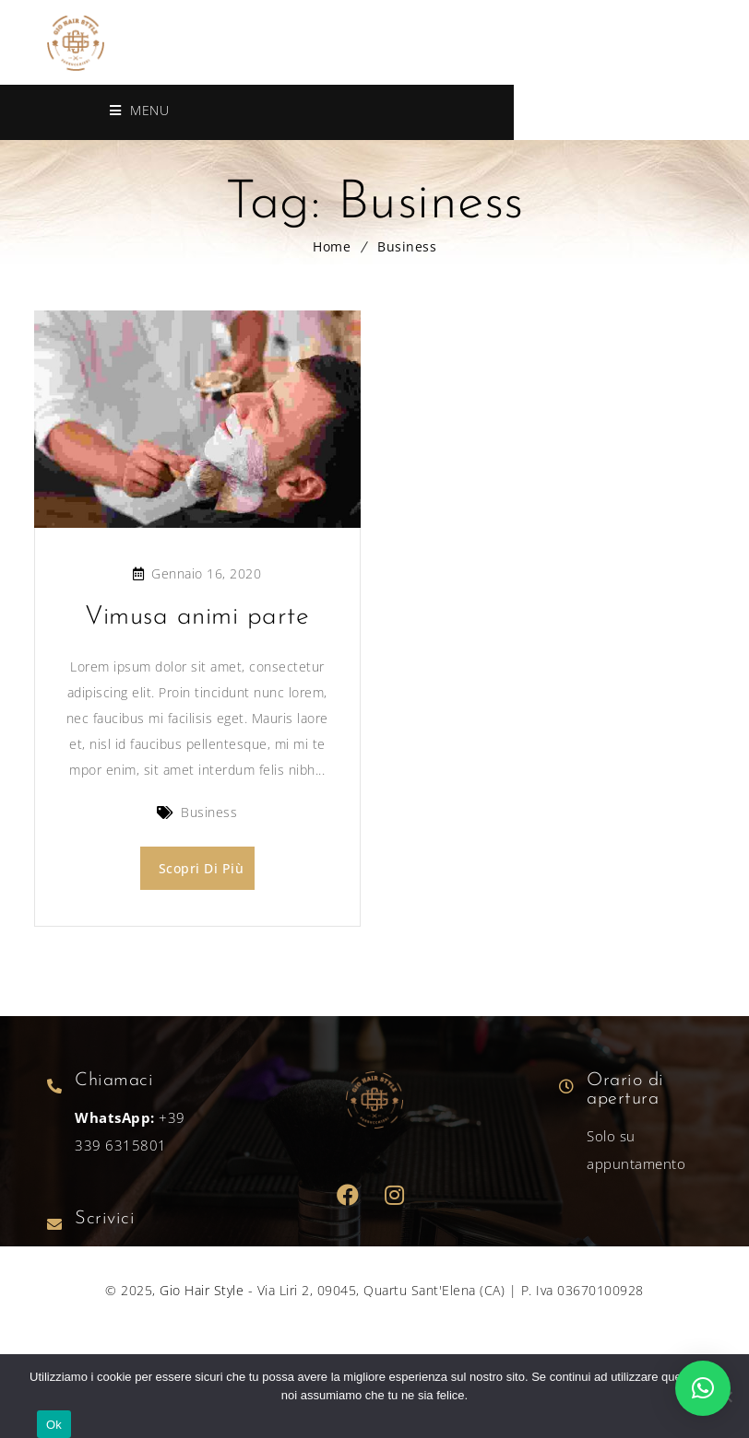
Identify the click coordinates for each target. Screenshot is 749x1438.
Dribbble (395, 1193)
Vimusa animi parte (197, 617)
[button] (703, 1388)
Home (332, 246)
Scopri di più (201, 868)
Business (406, 246)
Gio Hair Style (202, 1288)
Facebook (348, 1193)
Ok (54, 1425)
